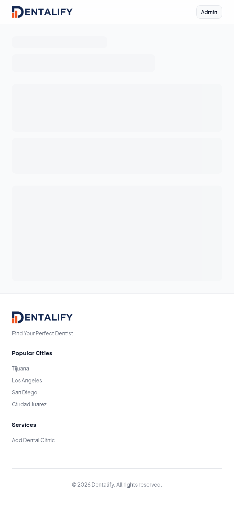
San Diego (25, 392)
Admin (209, 12)
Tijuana (20, 368)
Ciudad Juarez (29, 404)
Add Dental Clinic (33, 440)
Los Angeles (27, 380)
